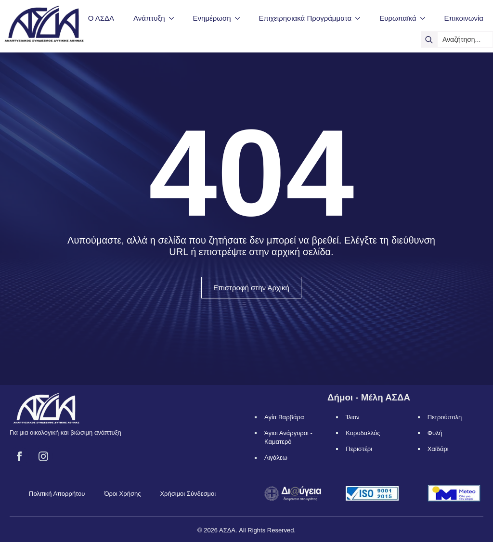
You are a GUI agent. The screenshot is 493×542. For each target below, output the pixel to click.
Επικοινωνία (463, 18)
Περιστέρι (359, 448)
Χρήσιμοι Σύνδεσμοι (188, 493)
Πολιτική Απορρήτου (57, 493)
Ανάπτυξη (149, 18)
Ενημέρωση (212, 18)
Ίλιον (352, 417)
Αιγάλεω (275, 457)
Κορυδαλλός (363, 433)
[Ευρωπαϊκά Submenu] (425, 18)
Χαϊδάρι (438, 448)
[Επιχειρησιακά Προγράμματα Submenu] (360, 18)
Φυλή (435, 433)
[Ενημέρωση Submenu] (240, 18)
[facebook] (19, 456)
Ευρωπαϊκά (397, 18)
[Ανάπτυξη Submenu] (174, 18)
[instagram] (43, 456)
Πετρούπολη (445, 417)
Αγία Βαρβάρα (284, 417)
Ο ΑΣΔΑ (101, 18)
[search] (429, 39)
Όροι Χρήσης (122, 493)
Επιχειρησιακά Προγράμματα (305, 18)
